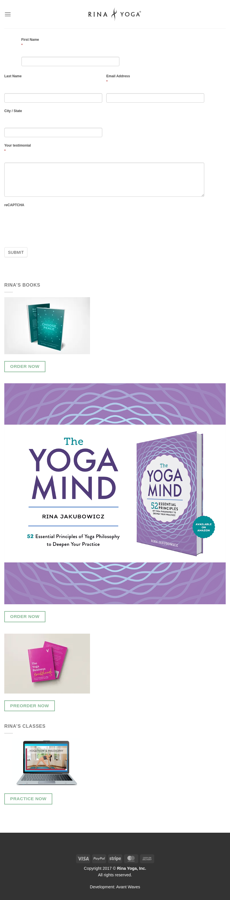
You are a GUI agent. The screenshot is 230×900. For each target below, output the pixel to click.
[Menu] (7, 14)
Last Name (13, 76)
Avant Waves (128, 887)
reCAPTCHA (14, 205)
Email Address (118, 79)
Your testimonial (17, 148)
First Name (30, 42)
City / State (13, 111)
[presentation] (47, 226)
